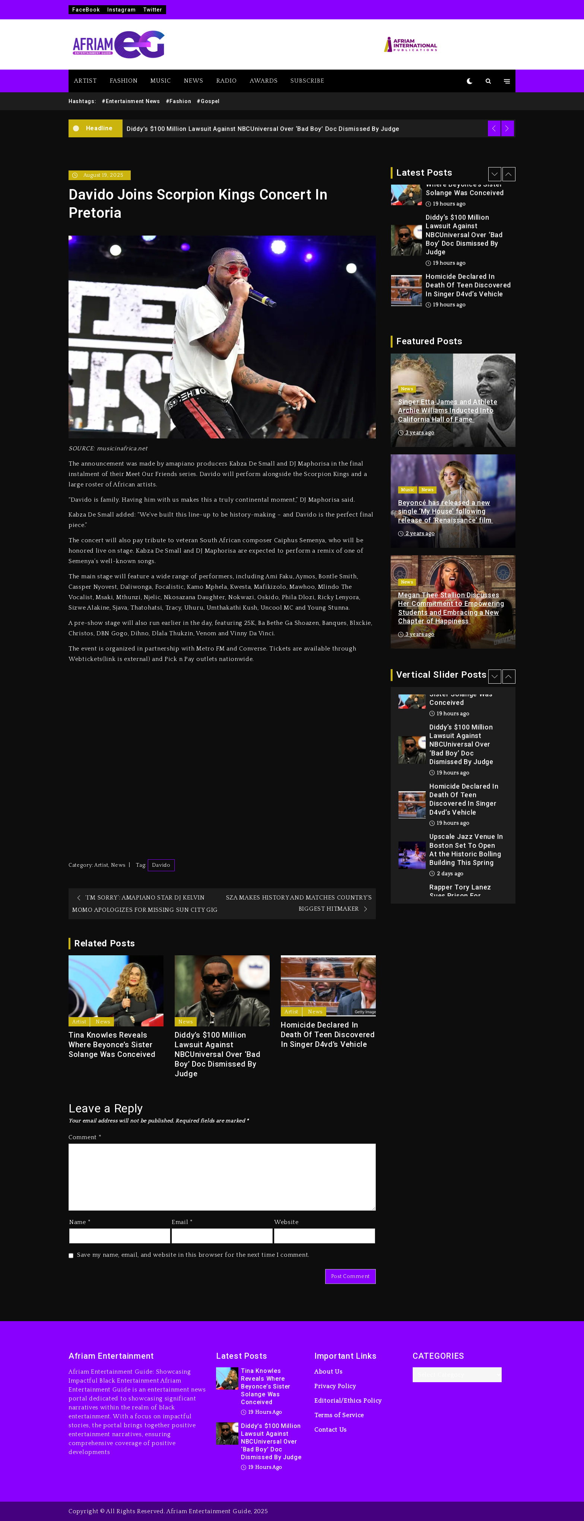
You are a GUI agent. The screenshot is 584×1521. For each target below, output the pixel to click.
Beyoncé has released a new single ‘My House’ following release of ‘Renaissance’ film (445, 511)
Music (408, 490)
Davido (161, 865)
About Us (328, 1371)
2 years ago (416, 534)
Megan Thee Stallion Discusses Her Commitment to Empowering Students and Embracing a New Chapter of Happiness (451, 608)
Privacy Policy (335, 1386)
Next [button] (507, 128)
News (118, 865)
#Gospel (208, 101)
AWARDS (264, 80)
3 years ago (416, 433)
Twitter (152, 10)
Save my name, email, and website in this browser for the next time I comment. (193, 1255)
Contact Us (330, 1429)
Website (286, 1222)
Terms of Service (339, 1415)
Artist (101, 865)
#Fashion (178, 101)
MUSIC (160, 80)
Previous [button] (494, 128)
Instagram (121, 10)
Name (80, 1222)
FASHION (124, 80)
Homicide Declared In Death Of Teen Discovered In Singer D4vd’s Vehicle (328, 1034)
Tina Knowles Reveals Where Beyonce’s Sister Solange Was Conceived (112, 1044)
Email (182, 1222)
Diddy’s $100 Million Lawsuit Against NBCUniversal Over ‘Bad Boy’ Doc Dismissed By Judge (263, 128)
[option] (319, 128)
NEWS (193, 80)
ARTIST (85, 80)
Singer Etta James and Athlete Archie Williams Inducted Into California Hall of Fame (447, 410)
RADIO (226, 80)
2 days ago (446, 874)
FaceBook (86, 10)
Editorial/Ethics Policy (348, 1400)
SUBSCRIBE (307, 80)
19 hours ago (446, 204)
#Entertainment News (131, 101)
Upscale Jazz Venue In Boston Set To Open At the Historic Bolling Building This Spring (466, 850)
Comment (85, 1137)
